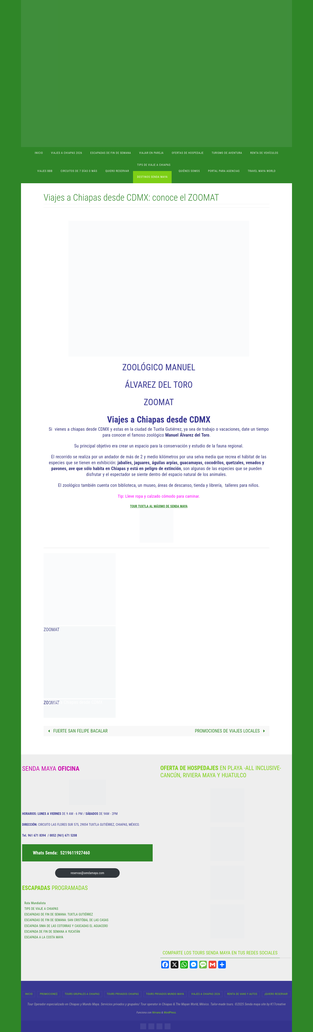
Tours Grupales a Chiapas (82, 994)
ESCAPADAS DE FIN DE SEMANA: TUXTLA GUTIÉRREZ (58, 914)
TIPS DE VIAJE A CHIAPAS (41, 909)
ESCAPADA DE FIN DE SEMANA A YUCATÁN (52, 931)
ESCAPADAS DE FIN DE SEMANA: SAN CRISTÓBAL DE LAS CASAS (66, 920)
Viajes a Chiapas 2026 (205, 994)
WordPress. (170, 1012)
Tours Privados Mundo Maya (165, 994)
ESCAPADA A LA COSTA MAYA (43, 937)
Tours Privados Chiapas (123, 994)
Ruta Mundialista (35, 903)
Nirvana (156, 1012)
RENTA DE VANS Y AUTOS (242, 994)
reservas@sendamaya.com (87, 873)
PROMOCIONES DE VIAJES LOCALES (230, 731)
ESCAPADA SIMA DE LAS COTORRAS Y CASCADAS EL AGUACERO (66, 926)
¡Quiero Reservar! (276, 994)
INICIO (29, 994)
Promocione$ (48, 994)
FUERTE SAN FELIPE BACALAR (77, 731)
